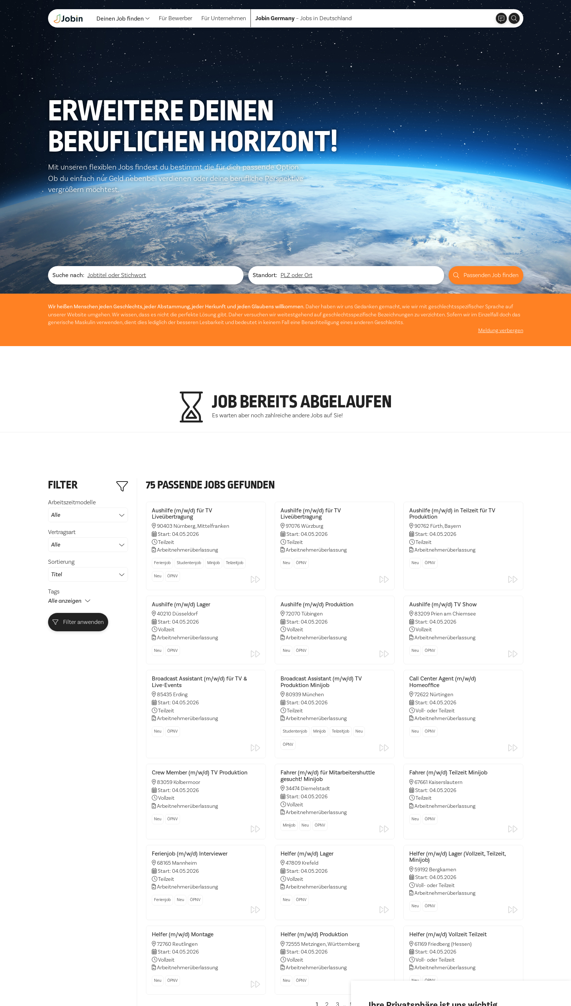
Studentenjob (189, 468)
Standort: (265, 180)
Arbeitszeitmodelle (88, 416)
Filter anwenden (78, 527)
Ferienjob (162, 468)
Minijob (213, 468)
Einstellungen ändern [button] (485, 980)
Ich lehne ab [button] (435, 980)
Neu (157, 481)
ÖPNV (172, 481)
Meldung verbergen (500, 236)
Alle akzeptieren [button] (391, 980)
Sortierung (88, 475)
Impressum (101, 983)
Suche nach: (68, 180)
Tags (53, 496)
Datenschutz (64, 983)
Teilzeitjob (235, 468)
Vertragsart (88, 445)
